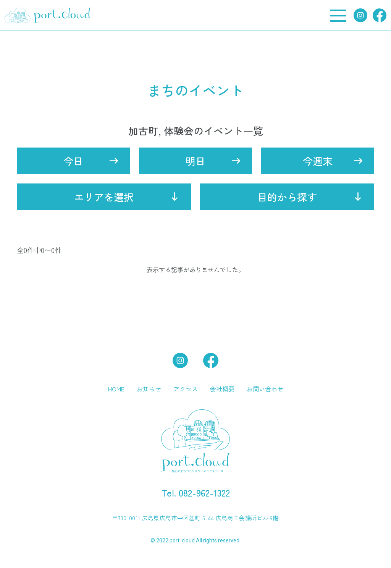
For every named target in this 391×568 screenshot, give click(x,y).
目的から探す (287, 197)
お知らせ (149, 388)
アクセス (185, 388)
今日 (73, 161)
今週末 (318, 161)
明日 (195, 161)
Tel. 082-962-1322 (196, 492)
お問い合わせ (265, 388)
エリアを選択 (104, 197)
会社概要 (222, 388)
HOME (116, 388)
